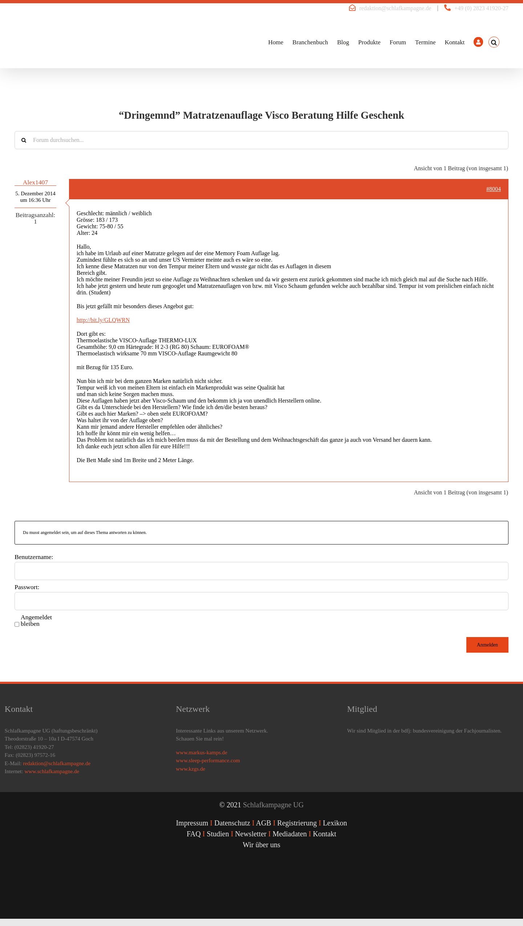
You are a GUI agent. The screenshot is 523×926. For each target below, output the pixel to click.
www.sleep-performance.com (208, 760)
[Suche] (24, 140)
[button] (493, 42)
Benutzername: (34, 557)
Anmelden (487, 645)
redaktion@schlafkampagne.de (395, 8)
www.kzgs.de (190, 769)
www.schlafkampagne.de (51, 771)
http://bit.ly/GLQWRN (103, 320)
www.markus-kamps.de (201, 752)
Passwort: (27, 587)
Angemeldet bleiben (36, 620)
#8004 (493, 189)
